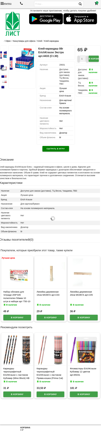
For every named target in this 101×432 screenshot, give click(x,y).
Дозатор (63, 133)
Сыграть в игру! (56, 149)
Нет (61, 121)
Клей (39, 41)
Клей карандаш (51, 41)
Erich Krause (65, 96)
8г (60, 137)
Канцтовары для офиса (24, 41)
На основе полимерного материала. (65, 110)
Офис (8, 41)
